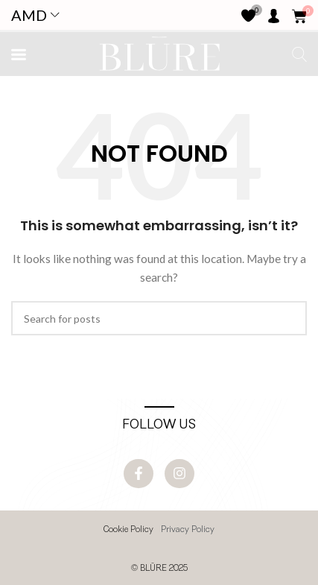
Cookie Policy (128, 529)
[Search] (159, 318)
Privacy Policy (187, 529)
